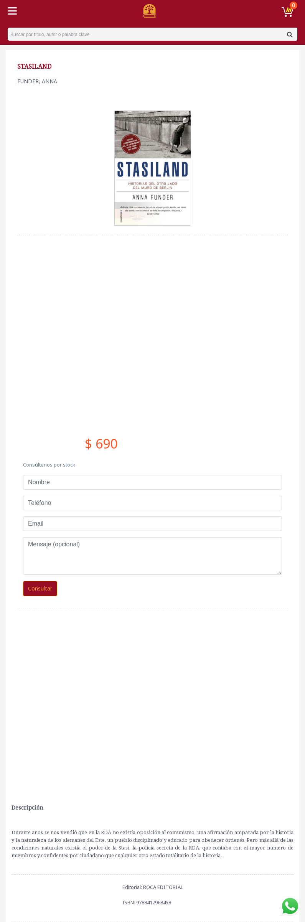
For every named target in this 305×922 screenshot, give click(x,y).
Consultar (40, 588)
